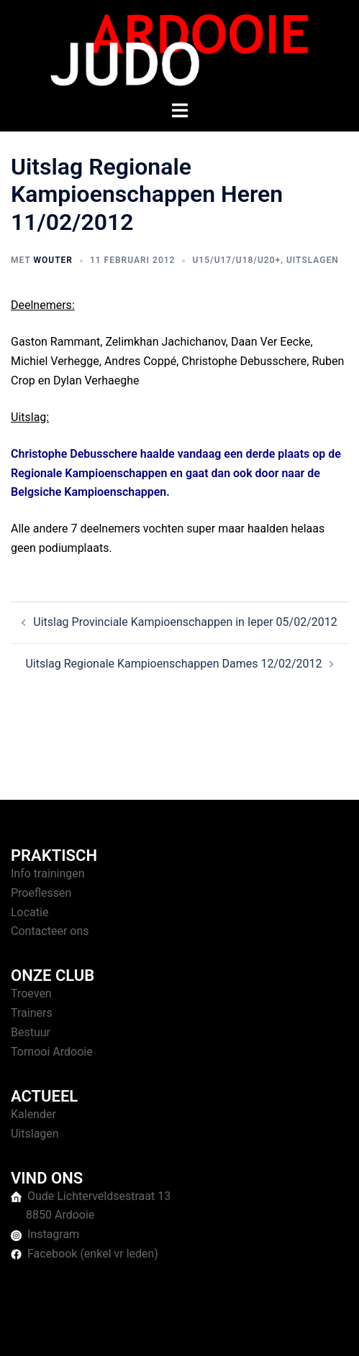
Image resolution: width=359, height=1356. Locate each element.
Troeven (31, 993)
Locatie (29, 912)
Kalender (33, 1114)
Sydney (309, 1330)
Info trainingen (48, 873)
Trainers (32, 1013)
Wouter (52, 260)
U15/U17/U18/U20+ (236, 260)
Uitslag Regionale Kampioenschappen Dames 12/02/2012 (173, 663)
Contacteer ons (50, 931)
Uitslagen (312, 260)
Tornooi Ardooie (52, 1051)
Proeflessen (41, 893)
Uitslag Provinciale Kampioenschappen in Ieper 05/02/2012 (185, 622)
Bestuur (30, 1032)
